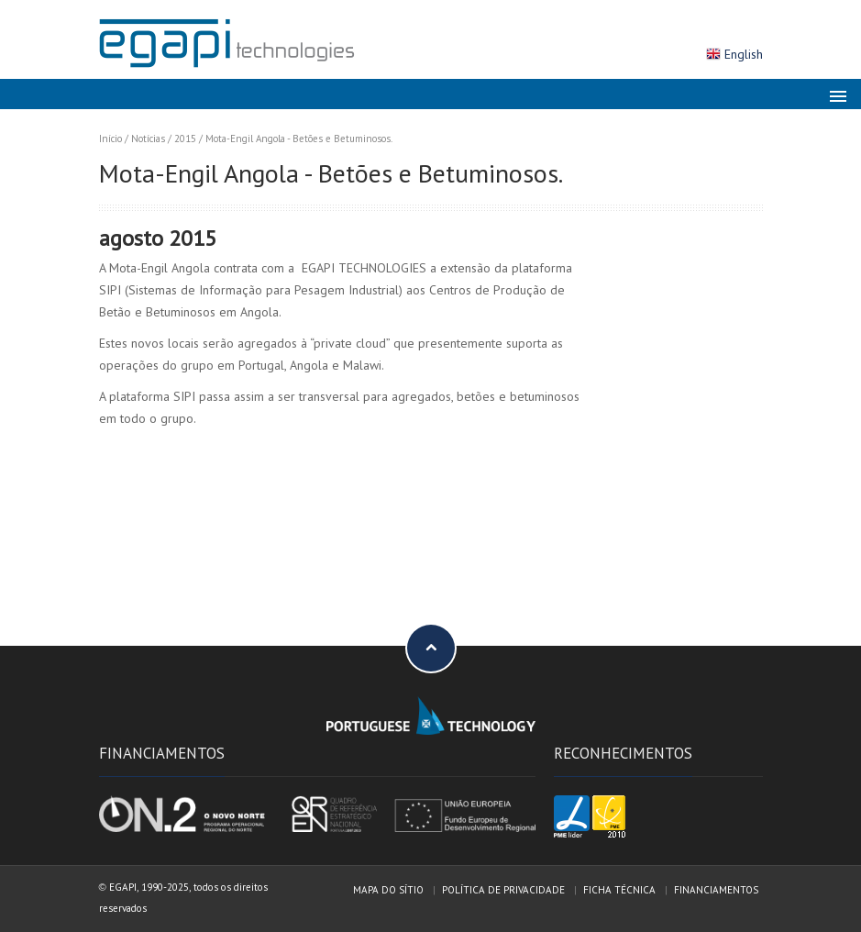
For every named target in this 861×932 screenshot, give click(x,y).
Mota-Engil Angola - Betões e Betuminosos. (298, 138)
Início (110, 138)
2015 (185, 138)
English (743, 54)
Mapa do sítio (388, 889)
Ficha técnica (619, 889)
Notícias (148, 138)
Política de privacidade (503, 889)
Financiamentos (716, 889)
